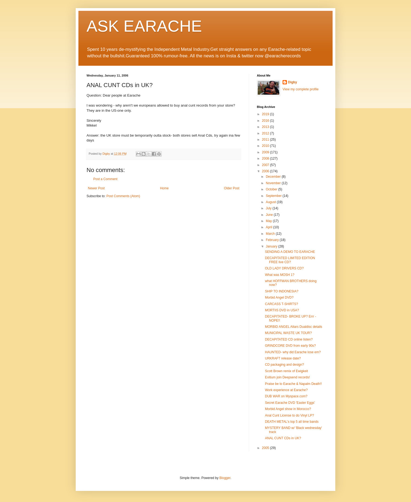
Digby (292, 82)
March (271, 234)
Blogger (224, 478)
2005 (266, 448)
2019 (266, 114)
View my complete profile (301, 89)
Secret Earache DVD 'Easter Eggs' (290, 403)
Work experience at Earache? (286, 390)
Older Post (231, 188)
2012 (266, 133)
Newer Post (96, 188)
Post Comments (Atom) (123, 196)
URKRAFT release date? (283, 358)
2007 (266, 165)
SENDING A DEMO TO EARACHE (290, 252)
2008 (266, 158)
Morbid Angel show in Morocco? (288, 409)
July (269, 208)
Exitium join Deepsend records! (287, 377)
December (274, 177)
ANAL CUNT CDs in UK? (283, 438)
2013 (266, 127)
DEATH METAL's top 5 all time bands (292, 422)
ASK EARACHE (144, 26)
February (273, 240)
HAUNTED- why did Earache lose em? (293, 352)
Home (164, 188)
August (271, 202)
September (274, 196)
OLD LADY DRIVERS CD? (284, 268)
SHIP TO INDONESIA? (281, 291)
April (269, 227)
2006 (266, 171)
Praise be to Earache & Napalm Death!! (293, 384)
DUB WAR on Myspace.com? (286, 396)
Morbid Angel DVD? (279, 297)
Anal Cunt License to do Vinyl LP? (289, 415)
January (272, 246)
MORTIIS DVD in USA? (282, 310)
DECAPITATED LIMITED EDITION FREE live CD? (290, 260)
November (274, 183)
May (269, 221)
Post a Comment (105, 179)
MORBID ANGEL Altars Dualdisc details (293, 327)
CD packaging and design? (284, 364)
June (270, 215)
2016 (266, 121)
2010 (266, 146)
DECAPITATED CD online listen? (289, 339)
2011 (266, 139)
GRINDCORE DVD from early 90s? (290, 346)
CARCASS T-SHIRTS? (281, 304)
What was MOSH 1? (279, 275)
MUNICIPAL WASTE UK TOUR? (288, 333)
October (272, 189)
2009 (266, 152)
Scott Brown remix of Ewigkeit (286, 371)
